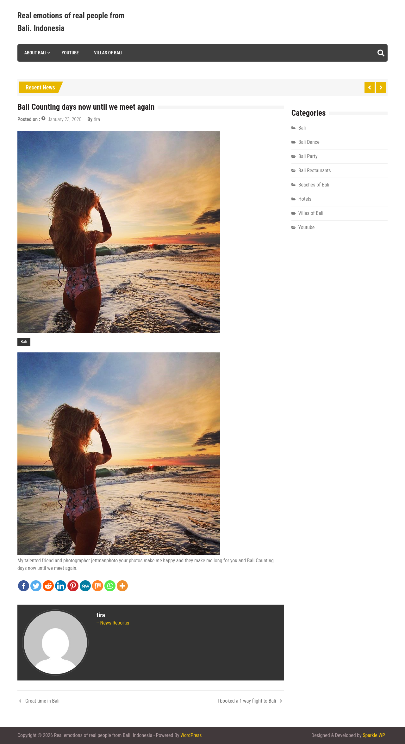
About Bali (35, 52)
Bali (24, 341)
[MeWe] (85, 585)
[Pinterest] (72, 585)
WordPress (191, 735)
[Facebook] (23, 585)
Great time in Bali (42, 701)
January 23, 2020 (65, 119)
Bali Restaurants (314, 171)
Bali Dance (309, 142)
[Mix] (97, 585)
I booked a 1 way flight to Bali (247, 701)
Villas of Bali (108, 52)
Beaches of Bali (313, 185)
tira (97, 119)
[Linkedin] (60, 585)
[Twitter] (35, 585)
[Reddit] (48, 585)
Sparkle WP (373, 735)
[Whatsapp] (109, 585)
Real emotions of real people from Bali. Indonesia (71, 22)
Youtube (69, 52)
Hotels (304, 199)
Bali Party (308, 156)
